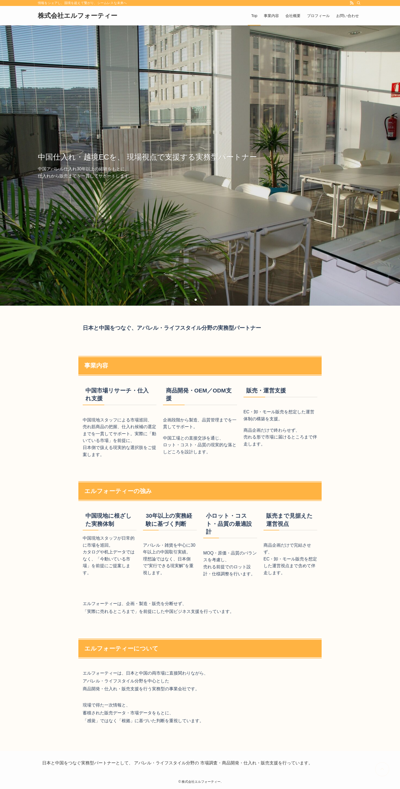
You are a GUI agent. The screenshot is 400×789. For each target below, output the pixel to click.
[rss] (351, 3)
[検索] (358, 3)
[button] (196, 300)
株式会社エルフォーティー (77, 15)
